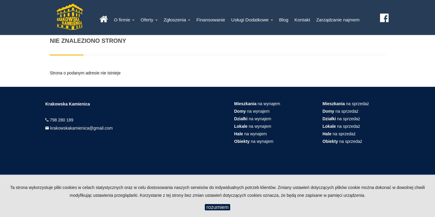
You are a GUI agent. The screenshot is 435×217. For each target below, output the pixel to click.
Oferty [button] (148, 19)
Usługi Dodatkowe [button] (252, 19)
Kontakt (302, 19)
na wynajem (257, 103)
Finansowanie (210, 19)
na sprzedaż (346, 103)
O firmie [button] (124, 19)
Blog (283, 19)
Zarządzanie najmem (338, 19)
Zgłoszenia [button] (177, 19)
